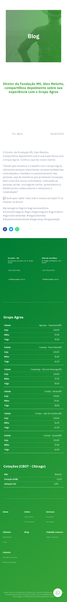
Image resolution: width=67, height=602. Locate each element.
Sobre (27, 512)
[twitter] (11, 229)
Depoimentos (7, 537)
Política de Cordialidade (41, 594)
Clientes (7, 532)
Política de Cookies (34, 592)
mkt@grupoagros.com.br (48, 279)
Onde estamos (29, 522)
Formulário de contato (10, 557)
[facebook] (5, 229)
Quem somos (28, 517)
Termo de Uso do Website (14, 592)
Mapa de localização (9, 562)
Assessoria (50, 517)
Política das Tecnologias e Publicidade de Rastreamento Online (37, 595)
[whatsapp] (17, 229)
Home (5, 512)
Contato (7, 552)
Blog (26, 532)
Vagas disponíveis (52, 537)
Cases (5, 542)
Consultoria (50, 522)
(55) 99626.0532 (46, 271)
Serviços (50, 512)
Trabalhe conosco (54, 532)
